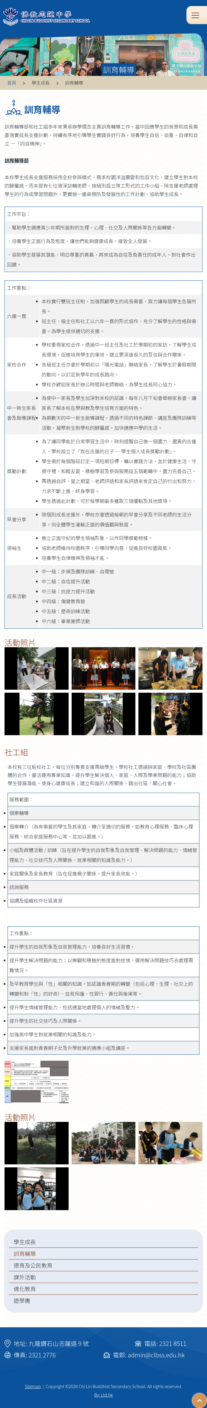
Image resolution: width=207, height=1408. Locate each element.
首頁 (11, 83)
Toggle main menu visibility (196, 14)
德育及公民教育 (33, 1265)
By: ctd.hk (103, 1395)
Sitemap (33, 1386)
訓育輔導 (25, 1253)
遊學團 (22, 1300)
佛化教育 (25, 1289)
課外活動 (25, 1277)
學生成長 (25, 1242)
